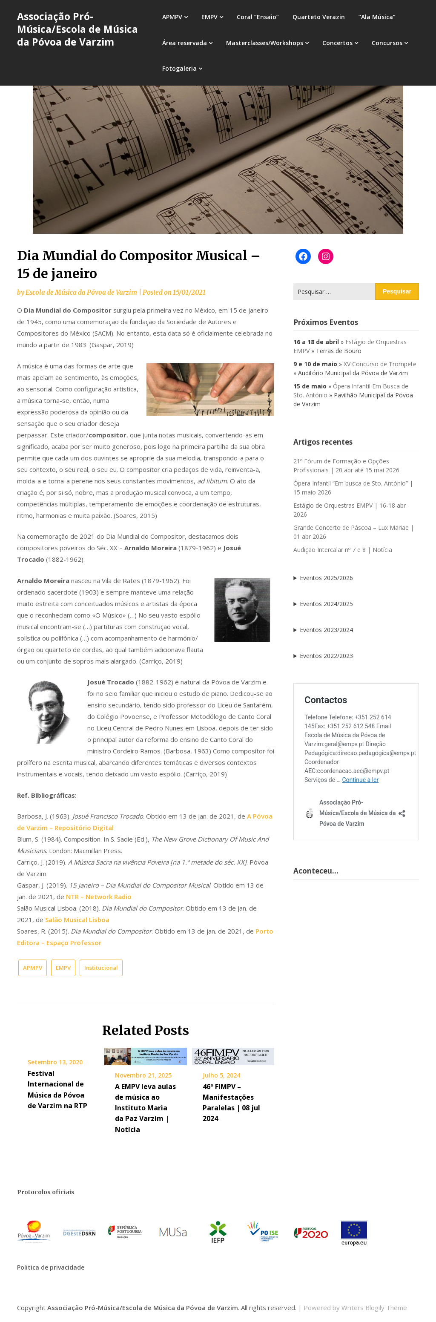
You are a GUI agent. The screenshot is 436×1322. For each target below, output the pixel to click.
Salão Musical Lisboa (77, 919)
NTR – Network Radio (99, 896)
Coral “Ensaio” (258, 17)
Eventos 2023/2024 (326, 630)
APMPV (172, 17)
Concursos (387, 43)
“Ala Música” (377, 17)
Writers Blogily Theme (374, 1307)
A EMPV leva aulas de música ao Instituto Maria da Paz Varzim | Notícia (145, 1108)
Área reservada (184, 43)
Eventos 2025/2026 (326, 578)
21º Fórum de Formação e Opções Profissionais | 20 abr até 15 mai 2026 (346, 465)
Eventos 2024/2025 (326, 604)
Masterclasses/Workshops (264, 43)
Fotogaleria (179, 68)
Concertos (337, 43)
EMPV (209, 17)
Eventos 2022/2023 (326, 656)
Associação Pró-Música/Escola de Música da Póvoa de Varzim (77, 29)
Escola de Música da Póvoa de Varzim (81, 292)
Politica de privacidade (50, 1267)
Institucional (101, 967)
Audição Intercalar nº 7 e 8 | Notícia (342, 550)
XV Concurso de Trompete (380, 364)
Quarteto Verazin (319, 17)
